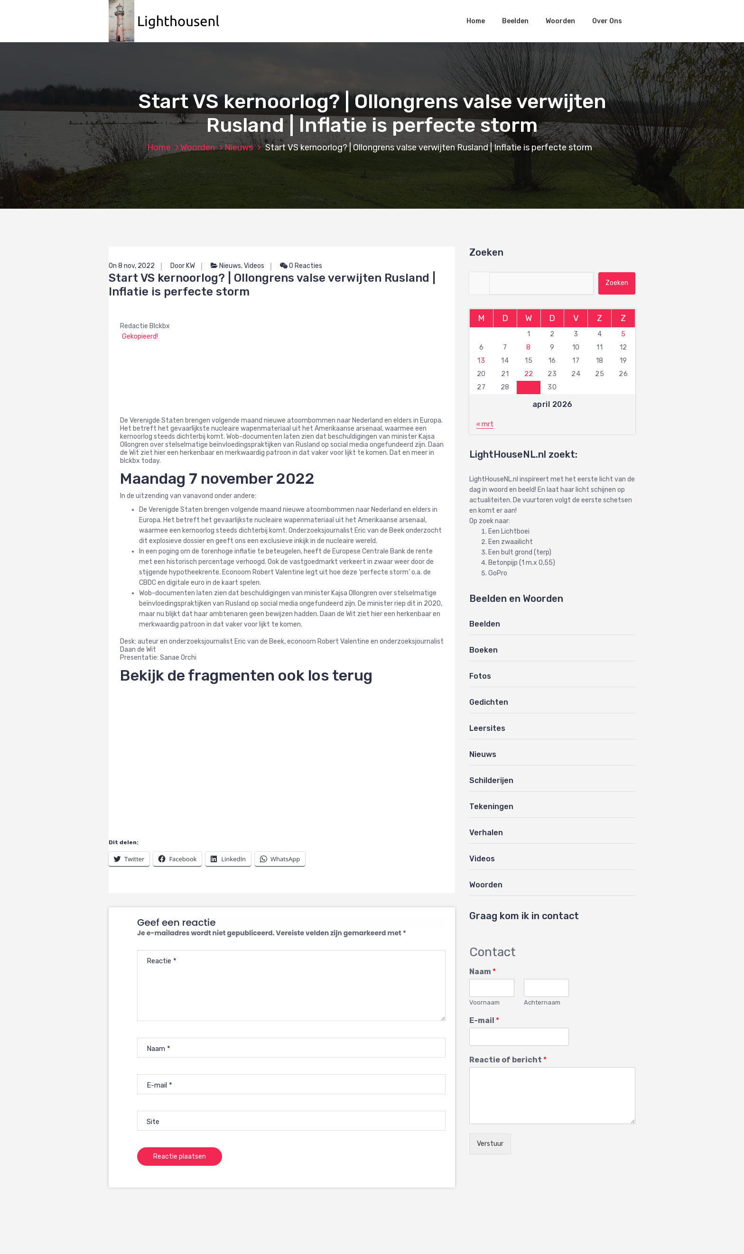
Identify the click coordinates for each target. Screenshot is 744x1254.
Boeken (483, 650)
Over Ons (607, 21)
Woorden (560, 21)
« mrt (484, 424)
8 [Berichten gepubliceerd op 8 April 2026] (528, 347)
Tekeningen (491, 806)
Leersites (487, 728)
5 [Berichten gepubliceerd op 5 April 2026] (623, 334)
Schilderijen (491, 780)
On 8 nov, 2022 (132, 266)
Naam (482, 971)
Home (475, 21)
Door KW (182, 266)
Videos (254, 266)
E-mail (484, 1020)
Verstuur (490, 1144)
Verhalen (486, 832)
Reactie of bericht (508, 1059)
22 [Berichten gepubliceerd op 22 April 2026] (528, 374)
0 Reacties (301, 266)
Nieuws (238, 147)
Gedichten (488, 702)
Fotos (480, 676)
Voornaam (484, 1002)
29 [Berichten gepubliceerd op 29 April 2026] (528, 387)
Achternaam (542, 1002)
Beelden (515, 21)
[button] (169, 21)
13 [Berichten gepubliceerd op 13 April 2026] (481, 361)
